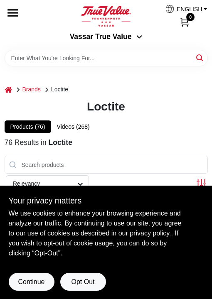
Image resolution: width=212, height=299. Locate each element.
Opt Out (82, 281)
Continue (31, 281)
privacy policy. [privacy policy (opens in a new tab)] (150, 233)
